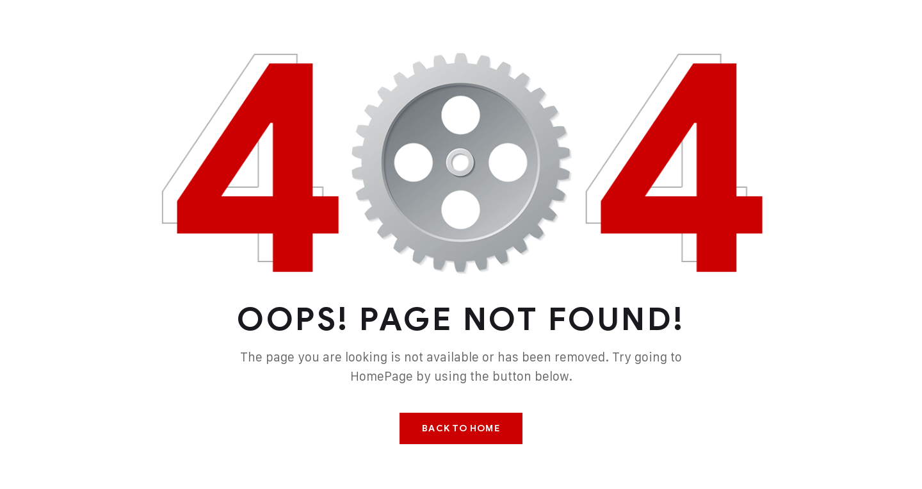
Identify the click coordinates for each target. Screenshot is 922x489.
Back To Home (460, 428)
